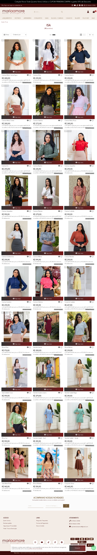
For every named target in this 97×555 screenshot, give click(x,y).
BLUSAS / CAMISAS (57, 18)
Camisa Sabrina (38, 120)
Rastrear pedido (7, 523)
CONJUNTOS (38, 18)
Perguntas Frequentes (42, 520)
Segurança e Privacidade (9, 526)
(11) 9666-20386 (74, 521)
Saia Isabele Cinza (7, 393)
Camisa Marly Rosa (70, 120)
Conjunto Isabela (70, 302)
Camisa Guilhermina (8, 256)
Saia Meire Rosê (6, 483)
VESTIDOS (18, 18)
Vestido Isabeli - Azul (39, 438)
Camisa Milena (37, 256)
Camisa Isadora (6, 302)
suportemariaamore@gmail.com (78, 526)
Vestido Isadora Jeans (40, 393)
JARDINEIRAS (27, 18)
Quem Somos (7, 520)
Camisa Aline (37, 75)
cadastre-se (18, 5)
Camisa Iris (5, 166)
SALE (93, 18)
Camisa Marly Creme (8, 120)
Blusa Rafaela (37, 483)
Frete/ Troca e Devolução (10, 528)
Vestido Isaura (37, 347)
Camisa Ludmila (69, 211)
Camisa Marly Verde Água (9, 75)
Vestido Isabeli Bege (71, 393)
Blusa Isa (4, 438)
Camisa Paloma (37, 211)
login (11, 5)
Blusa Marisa (68, 347)
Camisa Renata (69, 256)
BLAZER (77, 18)
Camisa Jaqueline (70, 166)
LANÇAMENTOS (7, 18)
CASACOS (69, 18)
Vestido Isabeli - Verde (71, 438)
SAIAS (46, 18)
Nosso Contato (40, 526)
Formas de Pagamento (42, 523)
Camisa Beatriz (69, 75)
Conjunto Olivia (69, 483)
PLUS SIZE (86, 18)
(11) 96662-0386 (90, 5)
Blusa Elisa (5, 347)
